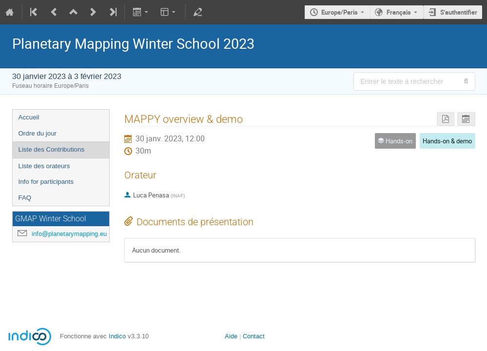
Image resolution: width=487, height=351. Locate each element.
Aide (231, 336)
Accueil (29, 117)
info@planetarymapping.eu (69, 234)
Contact (254, 336)
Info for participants (46, 181)
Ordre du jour (38, 133)
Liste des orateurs (44, 166)
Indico (117, 336)
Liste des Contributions (52, 149)
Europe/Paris (339, 12)
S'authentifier (458, 12)
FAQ (25, 197)
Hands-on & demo (447, 140)
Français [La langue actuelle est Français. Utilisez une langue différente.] (399, 12)
